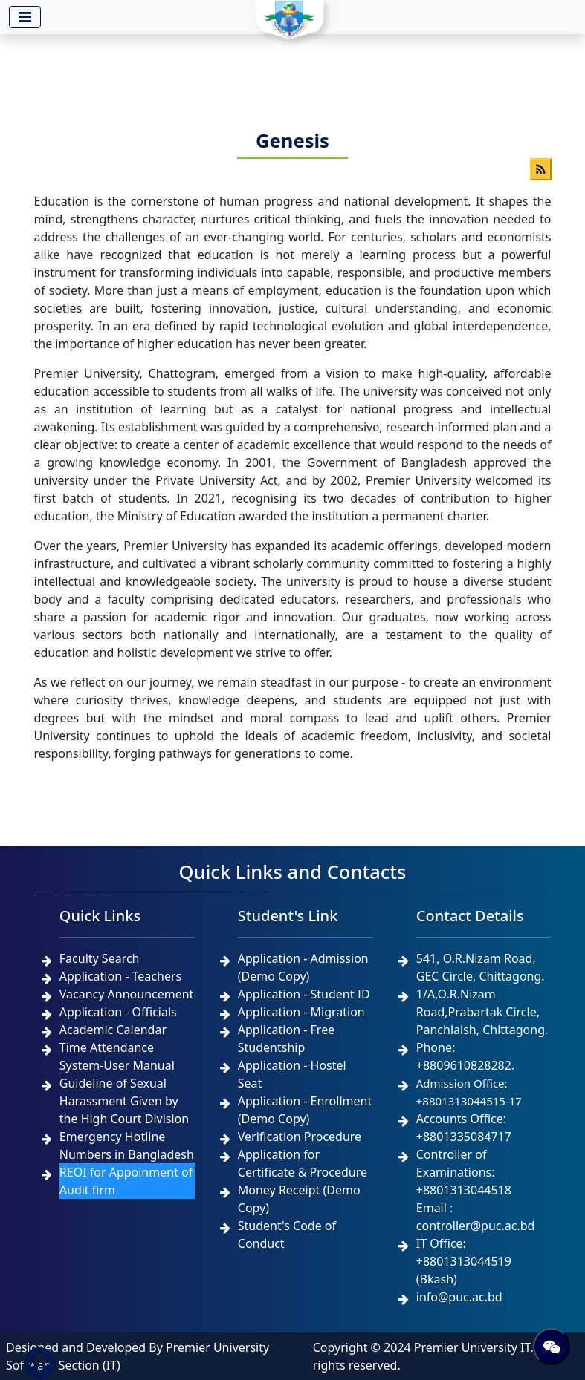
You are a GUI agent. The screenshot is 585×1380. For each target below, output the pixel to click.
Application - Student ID (304, 994)
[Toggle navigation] (25, 17)
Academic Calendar (113, 1029)
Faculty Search (99, 958)
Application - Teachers (120, 976)
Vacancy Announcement (126, 994)
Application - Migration (301, 1012)
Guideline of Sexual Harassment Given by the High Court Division (124, 1101)
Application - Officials (118, 1012)
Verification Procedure (299, 1136)
